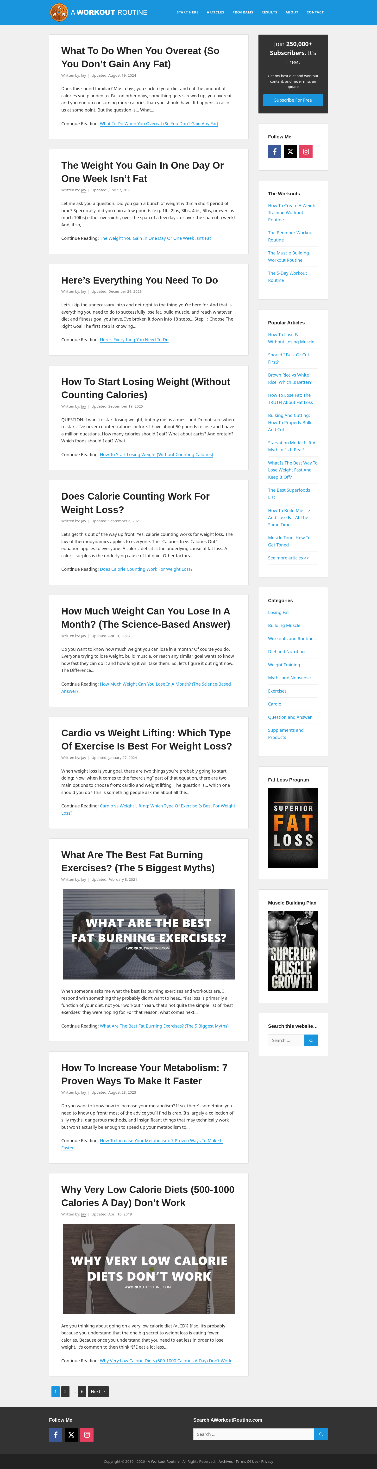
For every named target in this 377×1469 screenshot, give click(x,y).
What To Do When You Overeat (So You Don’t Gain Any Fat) (159, 123)
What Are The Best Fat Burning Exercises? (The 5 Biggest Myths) (164, 1026)
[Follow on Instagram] (306, 151)
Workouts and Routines (291, 638)
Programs (242, 12)
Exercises (277, 691)
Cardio (274, 704)
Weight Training (284, 665)
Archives (226, 1461)
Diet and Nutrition (286, 651)
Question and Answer (290, 717)
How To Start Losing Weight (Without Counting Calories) (156, 454)
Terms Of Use (247, 1461)
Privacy (267, 1461)
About (292, 12)
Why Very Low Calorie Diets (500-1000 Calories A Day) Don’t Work (165, 1361)
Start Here (188, 12)
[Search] (311, 1040)
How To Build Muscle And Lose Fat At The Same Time (289, 517)
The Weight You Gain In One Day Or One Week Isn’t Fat (155, 238)
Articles (215, 12)
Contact (315, 12)
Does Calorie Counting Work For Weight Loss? (146, 569)
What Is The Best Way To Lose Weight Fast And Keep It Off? (293, 470)
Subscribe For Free (293, 100)
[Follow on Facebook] (274, 151)
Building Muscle (284, 625)
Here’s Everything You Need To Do (139, 280)
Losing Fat (278, 612)
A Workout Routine (164, 1461)
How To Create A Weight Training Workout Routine (292, 213)
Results (269, 12)
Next (98, 1391)
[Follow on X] (290, 151)
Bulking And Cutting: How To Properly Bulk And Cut (289, 422)
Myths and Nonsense (289, 678)
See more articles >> (288, 558)
